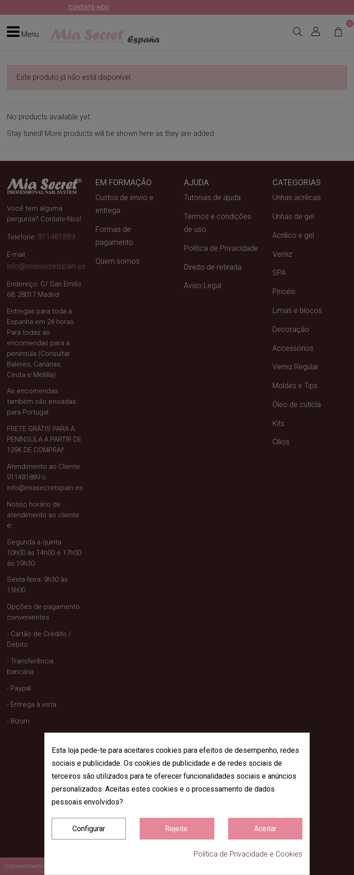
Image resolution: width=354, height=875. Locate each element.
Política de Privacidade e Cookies (248, 854)
